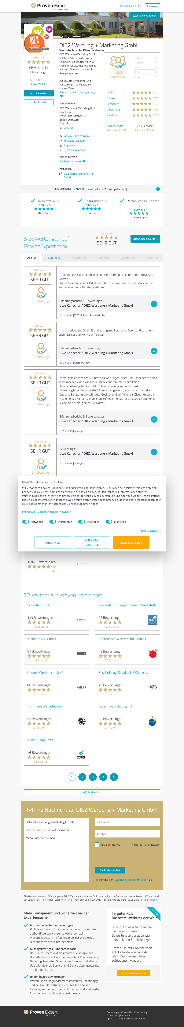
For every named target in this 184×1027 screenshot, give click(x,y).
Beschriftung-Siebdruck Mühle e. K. (123, 672)
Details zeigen (137, 532)
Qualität (111, 92)
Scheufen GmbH (38, 605)
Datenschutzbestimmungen (67, 513)
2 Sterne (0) (128, 258)
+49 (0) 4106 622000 (76, 136)
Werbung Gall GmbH (41, 638)
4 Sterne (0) (79, 258)
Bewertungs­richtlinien (117, 1012)
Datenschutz (113, 1015)
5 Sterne (139, 58)
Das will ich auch (130, 6)
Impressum (41, 513)
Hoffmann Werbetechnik (44, 706)
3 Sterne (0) (103, 258)
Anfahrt (68, 128)
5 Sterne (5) (54, 258)
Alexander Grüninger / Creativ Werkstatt (126, 605)
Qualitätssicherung (138, 1012)
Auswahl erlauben (92, 544)
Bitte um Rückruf (111, 845)
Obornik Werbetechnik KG (45, 672)
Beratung (112, 115)
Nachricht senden (110, 870)
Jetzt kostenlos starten (133, 973)
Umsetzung (113, 109)
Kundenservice (115, 126)
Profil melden (150, 899)
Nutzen (111, 98)
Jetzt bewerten (38, 93)
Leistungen (113, 104)
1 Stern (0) (152, 258)
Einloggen (152, 6)
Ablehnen (53, 544)
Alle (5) (31, 257)
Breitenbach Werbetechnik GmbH (122, 638)
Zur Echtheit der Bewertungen (39, 81)
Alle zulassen (131, 544)
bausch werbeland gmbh (115, 706)
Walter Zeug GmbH (40, 740)
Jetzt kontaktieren (144, 15)
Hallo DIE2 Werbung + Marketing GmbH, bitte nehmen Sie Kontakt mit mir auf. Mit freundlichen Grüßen (56, 850)
